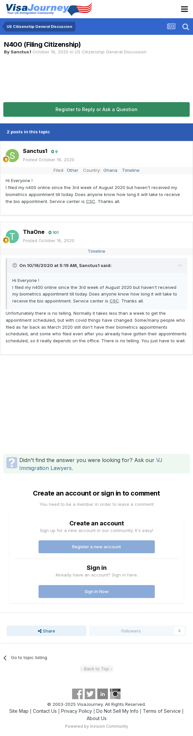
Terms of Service (162, 711)
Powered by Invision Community (96, 726)
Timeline (131, 170)
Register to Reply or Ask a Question (96, 109)
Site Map (19, 711)
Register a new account (96, 546)
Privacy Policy (76, 711)
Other (72, 170)
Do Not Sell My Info (117, 711)
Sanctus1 (21, 51)
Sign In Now (97, 591)
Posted (48, 159)
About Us (97, 718)
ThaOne (34, 232)
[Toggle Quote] (15, 265)
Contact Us (45, 711)
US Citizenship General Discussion (110, 51)
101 (53, 232)
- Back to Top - (96, 668)
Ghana (110, 170)
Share (46, 631)
